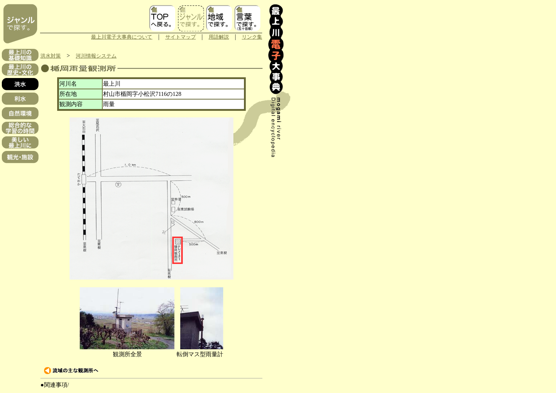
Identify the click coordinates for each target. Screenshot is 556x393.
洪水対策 (50, 56)
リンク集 (252, 37)
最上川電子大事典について (121, 37)
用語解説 (219, 37)
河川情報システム (96, 56)
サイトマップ (180, 37)
